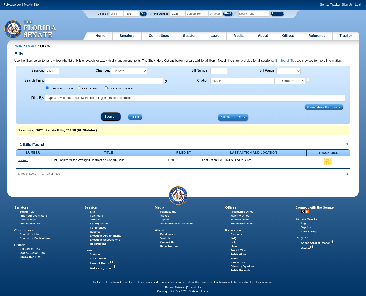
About (263, 36)
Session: (37, 70)
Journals (95, 219)
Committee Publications (35, 238)
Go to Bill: (103, 13)
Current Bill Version (59, 88)
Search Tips (238, 250)
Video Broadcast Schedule (177, 223)
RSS (307, 211)
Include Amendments (119, 88)
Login (358, 4)
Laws (215, 36)
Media (239, 36)
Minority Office (240, 219)
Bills (92, 211)
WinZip (307, 248)
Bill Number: (200, 70)
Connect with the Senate (315, 207)
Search (19, 245)
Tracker (346, 36)
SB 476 (23, 160)
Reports (95, 231)
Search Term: (34, 80)
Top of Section (29, 173)
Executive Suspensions (105, 239)
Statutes (95, 254)
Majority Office (240, 215)
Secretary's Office (242, 223)
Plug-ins (302, 238)
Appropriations (99, 223)
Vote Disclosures (30, 223)
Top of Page (53, 173)
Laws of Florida (102, 263)
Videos (164, 215)
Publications (168, 211)
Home (101, 36)
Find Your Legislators (33, 215)
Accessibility (194, 287)
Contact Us (167, 242)
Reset (135, 116)
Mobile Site (31, 4)
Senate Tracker (307, 219)
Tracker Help (309, 231)
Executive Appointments (105, 235)
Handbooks (238, 262)
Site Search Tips (30, 256)
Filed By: (37, 98)
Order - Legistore (103, 268)
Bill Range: (267, 70)
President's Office (242, 211)
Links (234, 246)
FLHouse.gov (12, 4)
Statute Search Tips (32, 252)
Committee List (29, 234)
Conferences (98, 227)
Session (190, 36)
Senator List (27, 211)
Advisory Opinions (242, 266)
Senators (127, 36)
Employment (168, 234)
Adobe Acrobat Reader (317, 242)
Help (233, 242)
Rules (234, 258)
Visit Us (165, 238)
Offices (288, 36)
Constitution (98, 258)
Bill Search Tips (285, 60)
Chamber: (103, 70)
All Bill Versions (89, 88)
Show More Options (323, 107)
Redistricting (98, 243)
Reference (316, 36)
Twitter (303, 211)
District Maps (28, 219)
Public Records (240, 270)
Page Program (169, 246)
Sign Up (347, 4)
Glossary (236, 234)
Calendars (96, 215)
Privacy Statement (175, 287)
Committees (159, 36)
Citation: (203, 80)
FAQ (233, 238)
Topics (164, 219)
